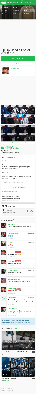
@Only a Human (16, 291)
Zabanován (18, 252)
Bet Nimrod (11, 224)
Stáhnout (18, 58)
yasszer (10, 243)
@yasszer (11, 254)
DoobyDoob (12, 297)
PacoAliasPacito (13, 233)
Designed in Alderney (7, 388)
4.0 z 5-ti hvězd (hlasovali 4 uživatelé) (10, 152)
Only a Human (12, 270)
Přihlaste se (22, 320)
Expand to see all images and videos (18, 143)
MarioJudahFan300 (14, 279)
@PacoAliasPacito (14, 263)
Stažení (7, 148)
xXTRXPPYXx (12, 309)
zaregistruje (6, 322)
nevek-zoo (15, 69)
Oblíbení (17, 148)
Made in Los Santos (7, 390)
